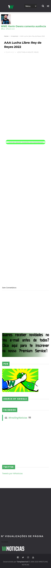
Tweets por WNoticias (12, 473)
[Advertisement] (26, 73)
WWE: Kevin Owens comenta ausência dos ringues (23, 28)
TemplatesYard (22, 562)
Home (6, 36)
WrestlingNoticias (18, 417)
